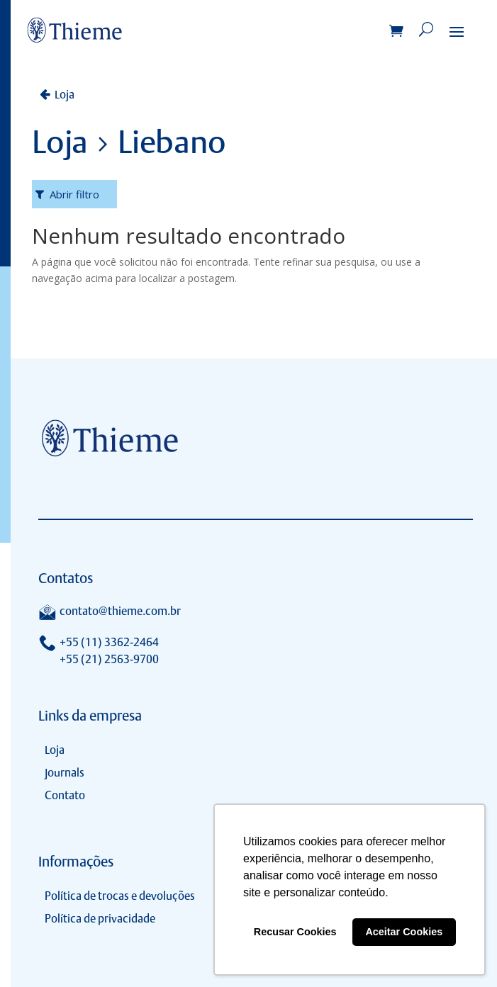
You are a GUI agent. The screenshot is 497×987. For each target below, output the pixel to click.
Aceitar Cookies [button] (403, 931)
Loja (64, 94)
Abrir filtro (74, 194)
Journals (64, 772)
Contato (65, 795)
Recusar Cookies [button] (295, 931)
